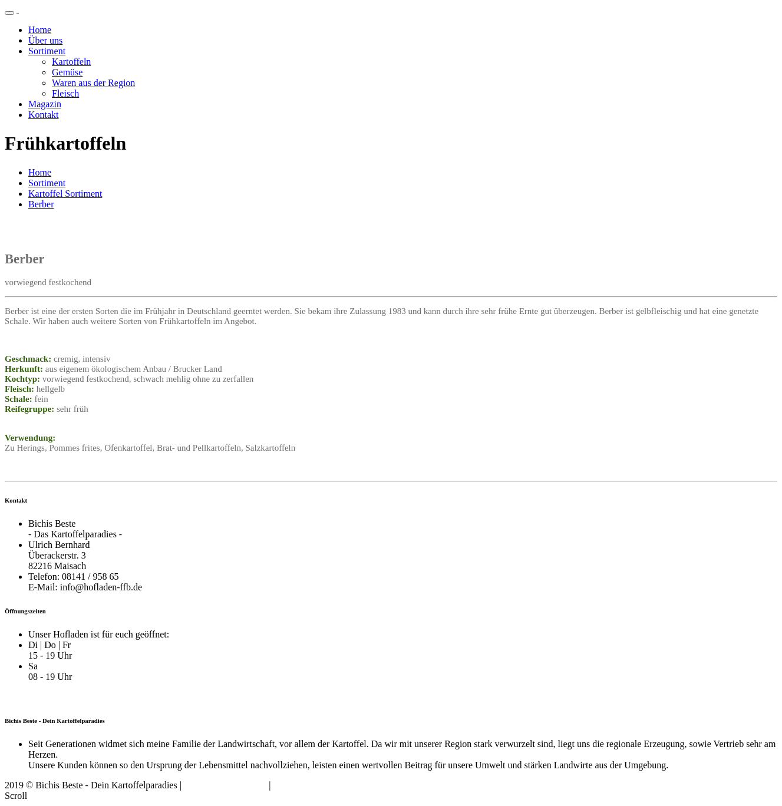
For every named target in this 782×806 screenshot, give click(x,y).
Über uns (45, 40)
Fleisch (65, 93)
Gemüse (67, 72)
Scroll (16, 796)
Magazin (44, 104)
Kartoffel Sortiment (65, 194)
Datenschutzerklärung (225, 785)
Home (39, 30)
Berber (41, 204)
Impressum (294, 785)
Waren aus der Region (93, 83)
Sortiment (46, 51)
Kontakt (43, 115)
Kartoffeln (71, 62)
